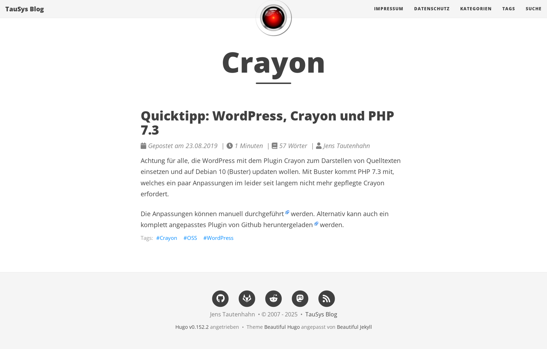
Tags (508, 16)
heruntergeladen (288, 224)
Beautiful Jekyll (354, 326)
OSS (192, 237)
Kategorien (476, 16)
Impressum (389, 16)
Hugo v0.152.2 (192, 326)
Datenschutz (432, 16)
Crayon (168, 237)
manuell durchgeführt (251, 213)
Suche (534, 16)
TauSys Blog (24, 16)
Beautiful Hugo (282, 326)
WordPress (220, 237)
